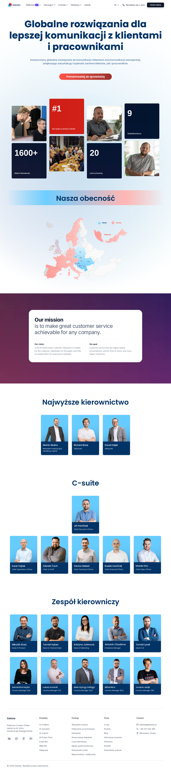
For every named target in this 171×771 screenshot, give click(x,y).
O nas (106, 724)
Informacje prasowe (113, 737)
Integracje (43, 750)
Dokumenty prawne (112, 750)
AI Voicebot (44, 729)
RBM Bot (43, 746)
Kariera (107, 729)
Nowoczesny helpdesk (82, 737)
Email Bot (43, 741)
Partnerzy (108, 741)
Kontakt (107, 746)
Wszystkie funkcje (80, 724)
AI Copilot (43, 733)
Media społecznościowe (82, 746)
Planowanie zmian (80, 750)
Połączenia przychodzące (83, 729)
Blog (106, 733)
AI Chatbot (44, 724)
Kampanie (76, 733)
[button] (33, 5)
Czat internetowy (79, 741)
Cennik (87, 5)
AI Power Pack (45, 737)
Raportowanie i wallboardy (84, 754)
